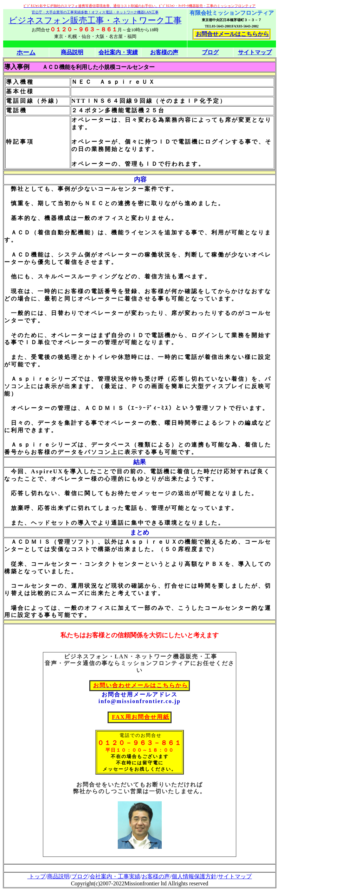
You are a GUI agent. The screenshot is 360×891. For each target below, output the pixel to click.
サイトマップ (255, 52)
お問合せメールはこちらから (232, 34)
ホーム (26, 52)
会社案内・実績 (118, 52)
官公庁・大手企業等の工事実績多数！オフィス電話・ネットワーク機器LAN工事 (95, 12)
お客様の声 (156, 876)
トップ (36, 876)
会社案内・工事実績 (115, 876)
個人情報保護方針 (194, 876)
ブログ (210, 52)
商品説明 (58, 876)
